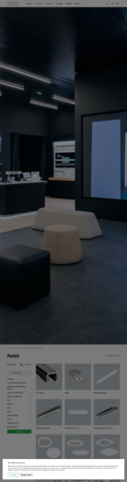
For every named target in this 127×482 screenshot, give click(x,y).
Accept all (13, 475)
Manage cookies (26, 475)
